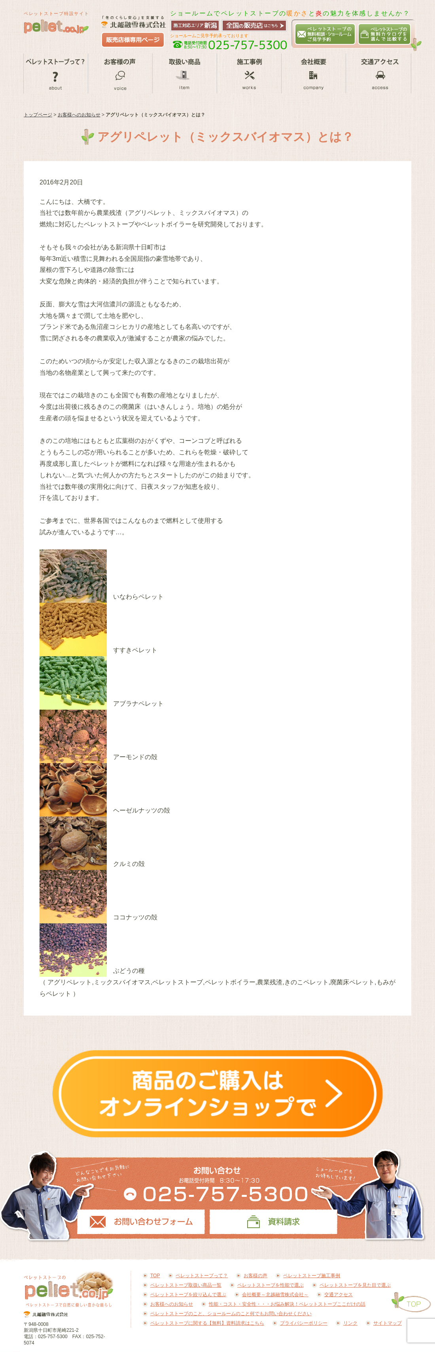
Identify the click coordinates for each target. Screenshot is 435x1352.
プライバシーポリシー (303, 1323)
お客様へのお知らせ (79, 115)
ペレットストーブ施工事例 (249, 73)
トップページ (38, 115)
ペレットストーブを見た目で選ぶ (355, 1285)
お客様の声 (120, 73)
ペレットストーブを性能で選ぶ (270, 1285)
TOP (155, 1275)
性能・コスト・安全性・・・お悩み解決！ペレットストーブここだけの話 (287, 1304)
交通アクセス (378, 73)
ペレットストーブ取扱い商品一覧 (184, 73)
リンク (350, 1323)
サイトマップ (387, 1323)
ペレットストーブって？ (55, 73)
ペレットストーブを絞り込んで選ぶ (188, 1294)
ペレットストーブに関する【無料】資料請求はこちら (207, 1323)
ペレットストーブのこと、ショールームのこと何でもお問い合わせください (231, 1313)
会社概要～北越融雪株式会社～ (313, 73)
